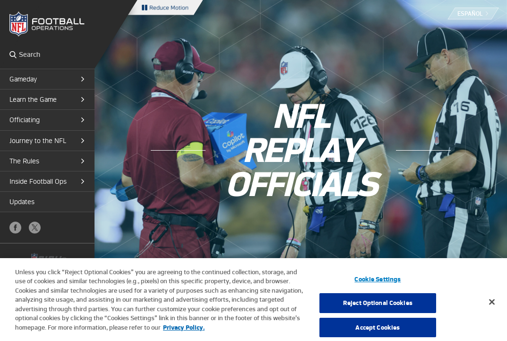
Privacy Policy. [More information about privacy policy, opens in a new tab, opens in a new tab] (184, 331)
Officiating (24, 120)
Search (13, 54)
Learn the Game (33, 99)
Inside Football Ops (38, 181)
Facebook (15, 227)
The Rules (24, 161)
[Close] (491, 306)
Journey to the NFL (37, 140)
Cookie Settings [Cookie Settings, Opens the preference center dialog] (377, 283)
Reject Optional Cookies (377, 307)
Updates (21, 202)
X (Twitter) (35, 227)
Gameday (23, 79)
